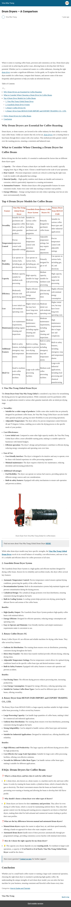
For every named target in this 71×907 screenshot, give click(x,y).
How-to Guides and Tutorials (20, 888)
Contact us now (26, 859)
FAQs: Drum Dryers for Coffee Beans (17, 116)
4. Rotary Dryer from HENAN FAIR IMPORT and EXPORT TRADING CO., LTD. (35, 111)
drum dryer (6, 72)
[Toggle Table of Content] (3, 89)
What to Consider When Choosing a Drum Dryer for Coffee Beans (28, 95)
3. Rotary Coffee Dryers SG (15, 108)
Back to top (65, 897)
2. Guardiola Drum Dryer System (17, 105)
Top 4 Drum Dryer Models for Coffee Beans (20, 98)
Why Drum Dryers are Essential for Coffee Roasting (23, 92)
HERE (48, 543)
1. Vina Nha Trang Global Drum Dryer (19, 101)
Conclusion (8, 119)
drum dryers (48, 135)
